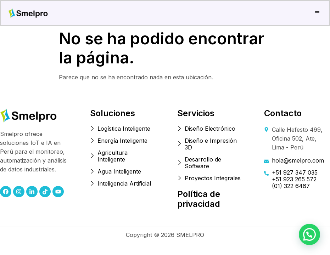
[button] (317, 13)
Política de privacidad (198, 199)
